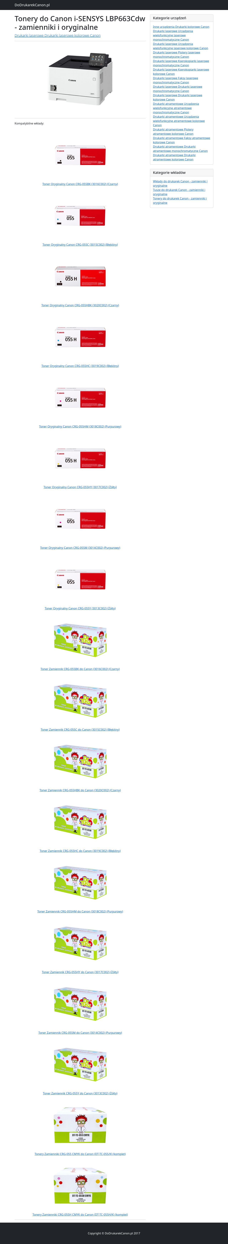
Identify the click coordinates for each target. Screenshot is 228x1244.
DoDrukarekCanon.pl (32, 4)
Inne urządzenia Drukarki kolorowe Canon (181, 27)
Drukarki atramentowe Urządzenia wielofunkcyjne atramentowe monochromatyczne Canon (176, 108)
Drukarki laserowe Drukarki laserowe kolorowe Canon (57, 35)
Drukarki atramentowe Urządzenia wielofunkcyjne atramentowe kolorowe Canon (179, 121)
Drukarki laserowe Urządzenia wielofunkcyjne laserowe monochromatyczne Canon (173, 35)
